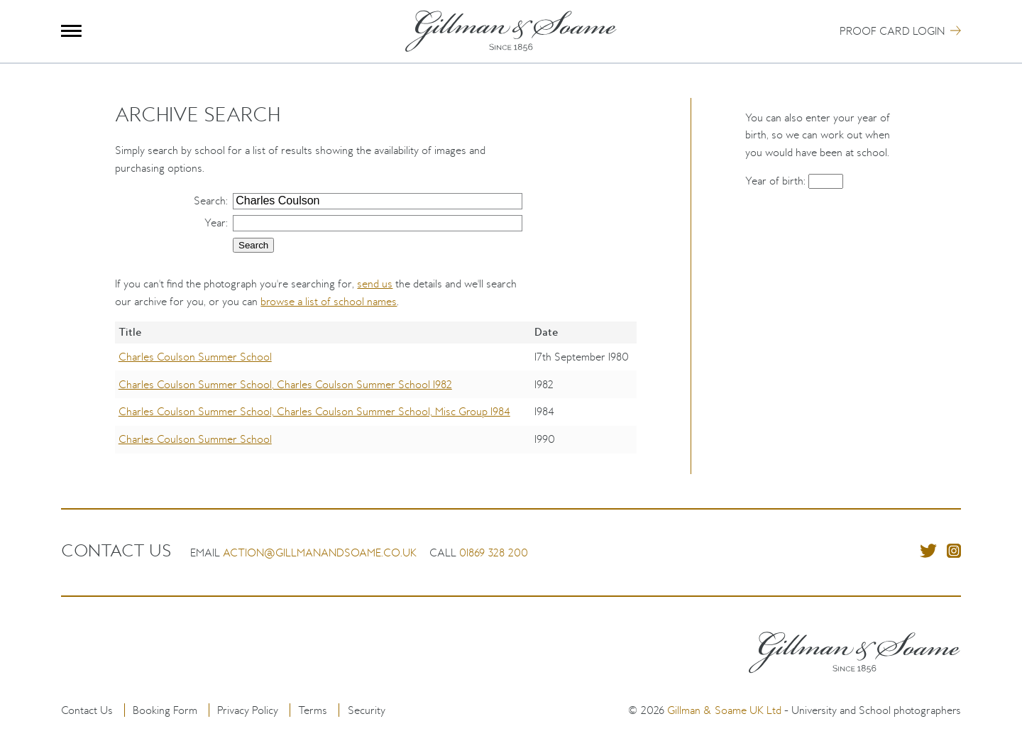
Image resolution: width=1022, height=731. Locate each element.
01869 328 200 (493, 552)
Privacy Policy (247, 710)
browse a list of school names (328, 301)
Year (215, 222)
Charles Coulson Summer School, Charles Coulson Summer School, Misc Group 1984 (314, 411)
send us (374, 283)
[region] (376, 397)
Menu (71, 31)
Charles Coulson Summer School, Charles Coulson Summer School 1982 (285, 384)
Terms (312, 710)
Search (210, 200)
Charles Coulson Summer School (195, 356)
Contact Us (87, 710)
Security (366, 710)
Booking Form (165, 710)
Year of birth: (776, 180)
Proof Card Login (892, 31)
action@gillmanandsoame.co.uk (320, 552)
